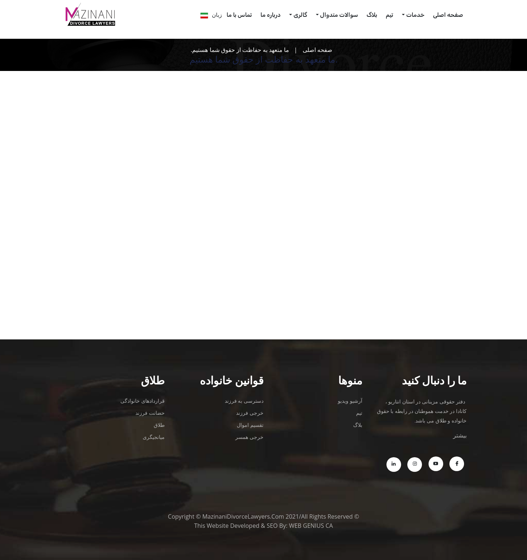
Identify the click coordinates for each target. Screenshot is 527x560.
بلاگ (372, 14)
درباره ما (271, 14)
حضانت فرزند (150, 412)
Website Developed (233, 526)
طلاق (159, 424)
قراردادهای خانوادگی (142, 400)
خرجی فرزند (250, 412)
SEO (272, 526)
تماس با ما (239, 14)
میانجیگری (154, 436)
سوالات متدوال (339, 14)
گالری (300, 14)
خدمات (415, 14)
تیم (389, 14)
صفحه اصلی (317, 50)
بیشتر (460, 435)
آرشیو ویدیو (350, 400)
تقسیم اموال (250, 424)
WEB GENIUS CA (311, 526)
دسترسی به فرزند (244, 400)
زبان (217, 15)
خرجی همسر (249, 436)
